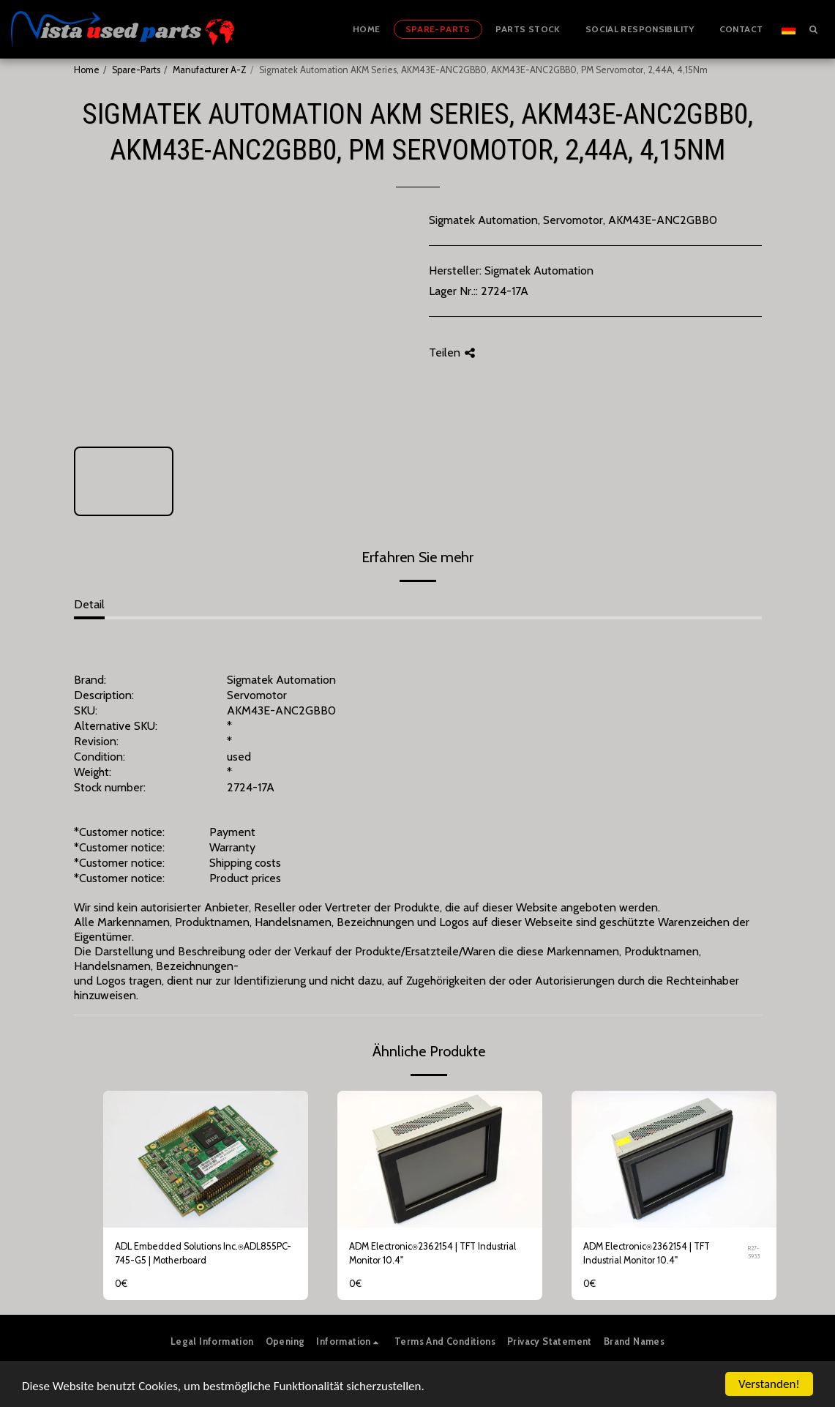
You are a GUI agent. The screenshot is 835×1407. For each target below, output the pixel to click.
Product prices (245, 878)
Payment (232, 832)
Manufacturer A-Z (210, 69)
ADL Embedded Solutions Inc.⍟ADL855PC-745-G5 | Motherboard (203, 1253)
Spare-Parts (136, 69)
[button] (813, 29)
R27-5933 (754, 1252)
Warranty (232, 847)
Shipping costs (245, 863)
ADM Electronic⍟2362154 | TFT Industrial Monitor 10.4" (432, 1253)
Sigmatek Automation (539, 270)
